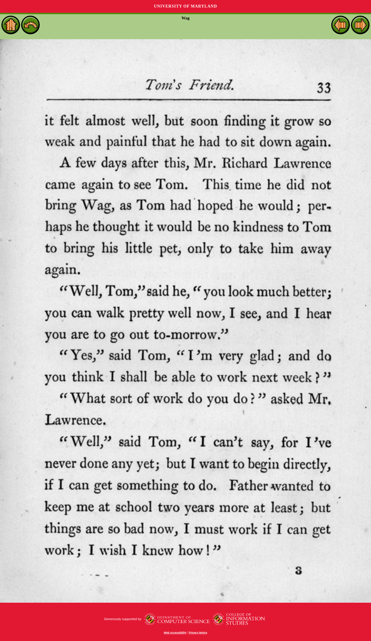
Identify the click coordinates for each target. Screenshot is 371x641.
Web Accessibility (175, 632)
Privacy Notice (198, 632)
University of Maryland (185, 6)
